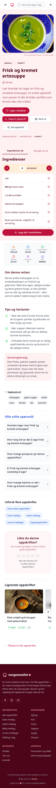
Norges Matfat (9, 136)
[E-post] (18, 700)
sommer (42, 402)
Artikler (6, 751)
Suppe (34, 733)
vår (31, 402)
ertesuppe (14, 397)
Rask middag (13, 515)
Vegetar (35, 728)
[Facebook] (5, 700)
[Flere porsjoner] (49, 168)
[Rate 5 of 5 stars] (37, 555)
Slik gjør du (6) (41, 150)
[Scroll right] (48, 612)
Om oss (6, 755)
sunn (11, 402)
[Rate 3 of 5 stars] (28, 555)
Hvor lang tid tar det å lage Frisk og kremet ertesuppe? (28, 441)
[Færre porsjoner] (7, 168)
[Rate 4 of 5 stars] (32, 555)
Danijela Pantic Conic (38, 55)
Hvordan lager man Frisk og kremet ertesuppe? (28, 427)
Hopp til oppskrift (15, 119)
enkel (44, 397)
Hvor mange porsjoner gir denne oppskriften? (28, 455)
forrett (22, 402)
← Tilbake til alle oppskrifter (20, 645)
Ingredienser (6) (15, 150)
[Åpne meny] (5, 5)
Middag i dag (8, 737)
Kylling (34, 715)
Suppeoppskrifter (38, 522)
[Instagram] (11, 700)
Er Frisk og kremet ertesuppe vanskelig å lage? (28, 470)
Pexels (51, 55)
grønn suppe (30, 397)
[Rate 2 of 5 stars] (23, 555)
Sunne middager (15, 522)
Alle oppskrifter (9, 715)
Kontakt (6, 760)
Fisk (33, 719)
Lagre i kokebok (16, 110)
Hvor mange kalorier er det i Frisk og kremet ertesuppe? (28, 484)
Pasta (33, 724)
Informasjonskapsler (41, 755)
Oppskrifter (26, 136)
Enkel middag (33, 515)
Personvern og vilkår (41, 751)
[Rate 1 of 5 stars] (18, 555)
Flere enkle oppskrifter (18, 508)
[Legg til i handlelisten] (48, 178)
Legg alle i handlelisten (28, 232)
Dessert (35, 737)
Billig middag (8, 728)
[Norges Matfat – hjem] (12, 5)
